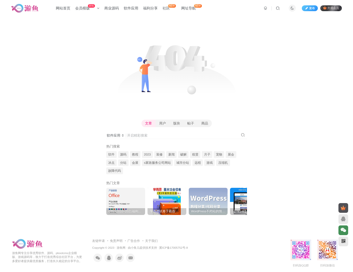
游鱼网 (121, 247)
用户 (162, 123)
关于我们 (151, 241)
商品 (204, 123)
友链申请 (98, 241)
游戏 (209, 163)
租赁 (195, 154)
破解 (183, 154)
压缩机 (223, 163)
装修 (159, 154)
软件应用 (131, 8)
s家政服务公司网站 (157, 163)
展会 (231, 154)
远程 (198, 163)
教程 (135, 154)
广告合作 (133, 241)
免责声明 (116, 241)
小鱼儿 (135, 247)
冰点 (111, 163)
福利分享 (150, 8)
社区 (169, 7)
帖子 (190, 123)
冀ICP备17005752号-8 (173, 247)
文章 (148, 123)
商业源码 (111, 8)
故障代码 (114, 171)
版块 (176, 123)
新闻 (171, 154)
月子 (207, 154)
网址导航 (191, 7)
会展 (135, 163)
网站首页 (63, 8)
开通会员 (331, 8)
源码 (123, 154)
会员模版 (87, 7)
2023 (147, 154)
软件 (111, 154)
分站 (123, 163)
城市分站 (182, 163)
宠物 (219, 154)
